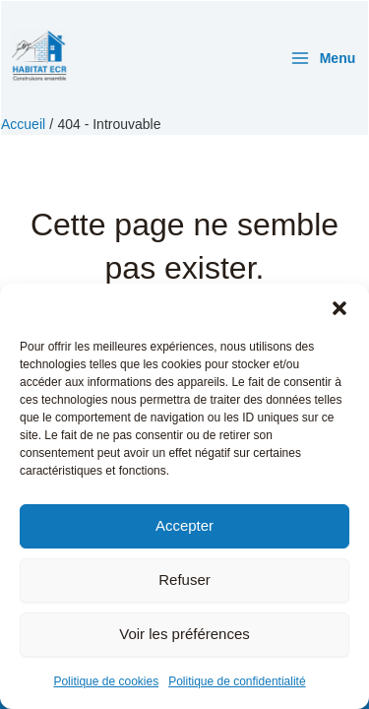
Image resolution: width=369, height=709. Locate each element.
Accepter (184, 525)
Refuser (184, 579)
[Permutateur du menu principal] (322, 58)
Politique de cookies (105, 681)
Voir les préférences (184, 633)
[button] (339, 308)
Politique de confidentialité (236, 681)
